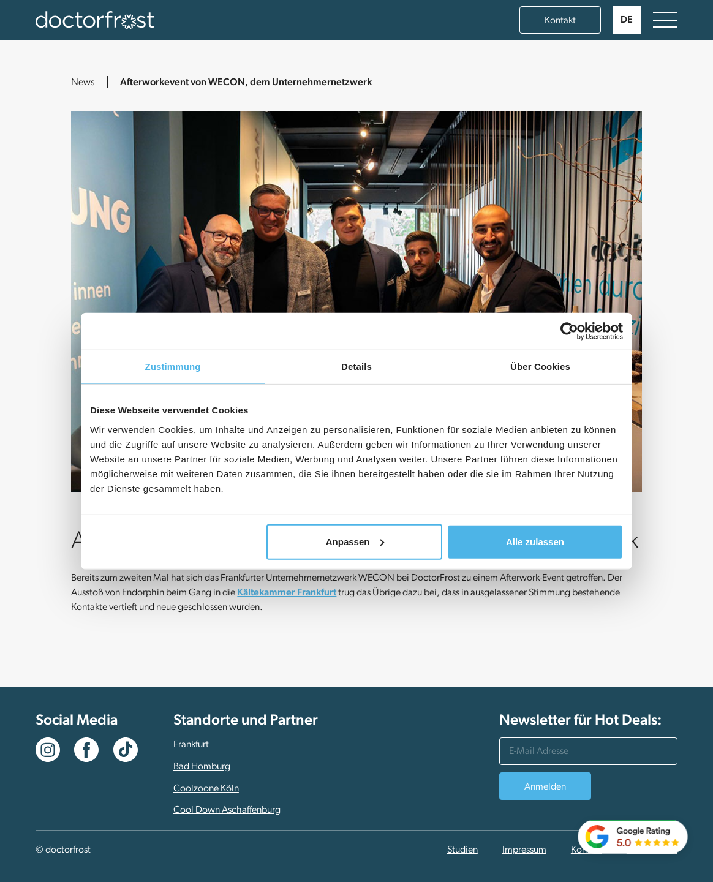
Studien (462, 850)
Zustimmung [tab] (173, 366)
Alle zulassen (535, 541)
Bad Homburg (201, 767)
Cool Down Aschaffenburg (227, 810)
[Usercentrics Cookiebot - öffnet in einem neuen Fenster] (569, 331)
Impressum (524, 850)
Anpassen (355, 541)
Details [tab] (356, 366)
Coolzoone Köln (206, 789)
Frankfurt (191, 745)
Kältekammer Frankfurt (286, 593)
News (82, 83)
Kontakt (560, 21)
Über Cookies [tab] (540, 366)
